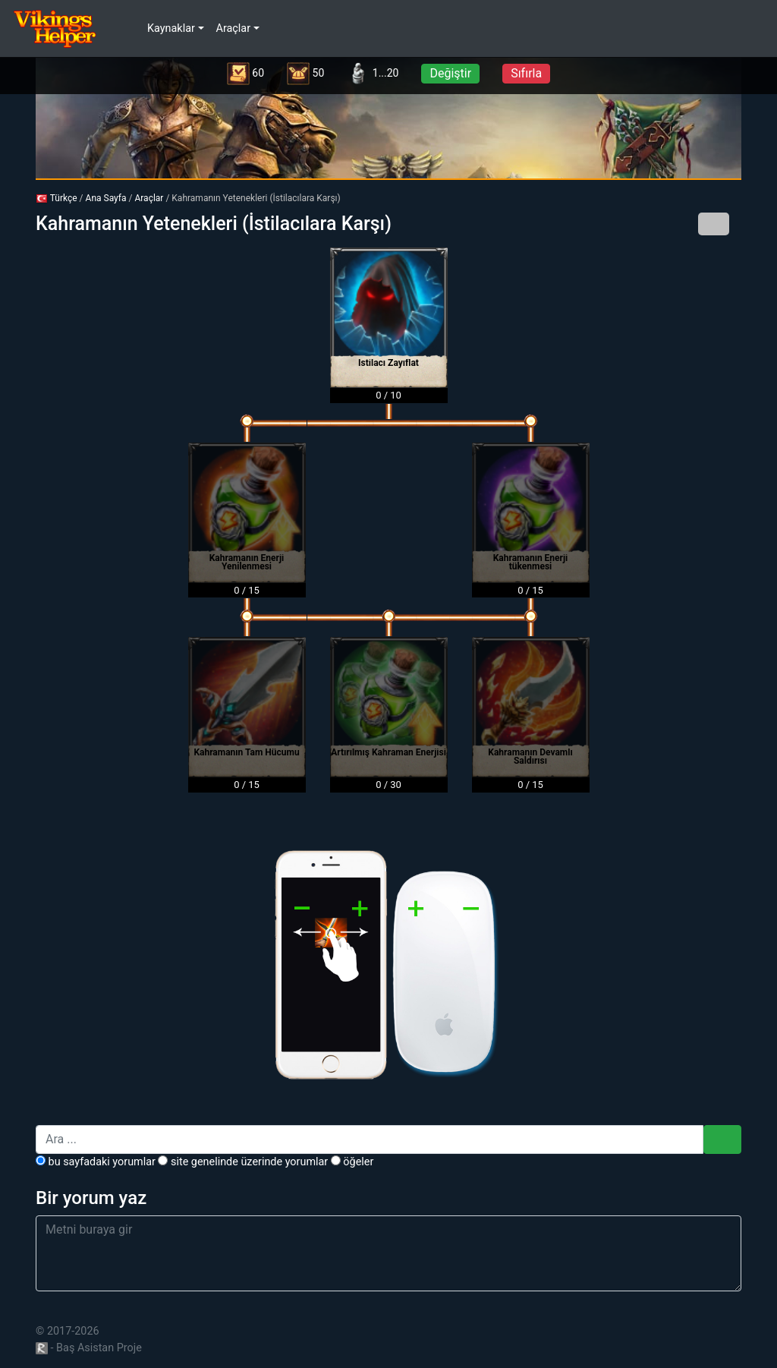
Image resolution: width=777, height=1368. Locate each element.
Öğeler (352, 1161)
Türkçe (56, 198)
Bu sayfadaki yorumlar (96, 1161)
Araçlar (148, 198)
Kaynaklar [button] (171, 28)
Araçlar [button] (233, 28)
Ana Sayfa (106, 198)
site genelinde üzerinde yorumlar (243, 1161)
